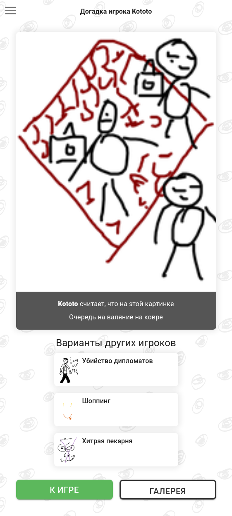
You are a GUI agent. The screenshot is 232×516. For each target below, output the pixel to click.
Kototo (68, 304)
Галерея (167, 491)
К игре (64, 490)
